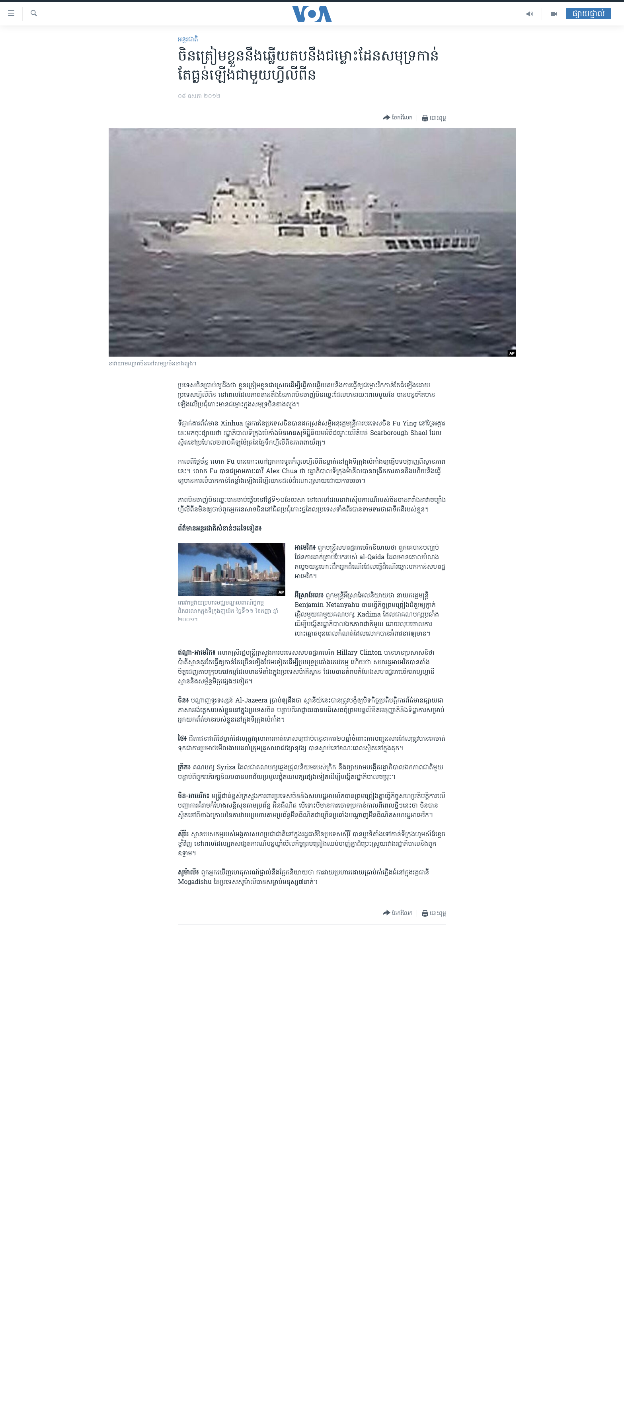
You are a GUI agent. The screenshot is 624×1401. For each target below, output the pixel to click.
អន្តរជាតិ (188, 40)
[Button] (398, 118)
